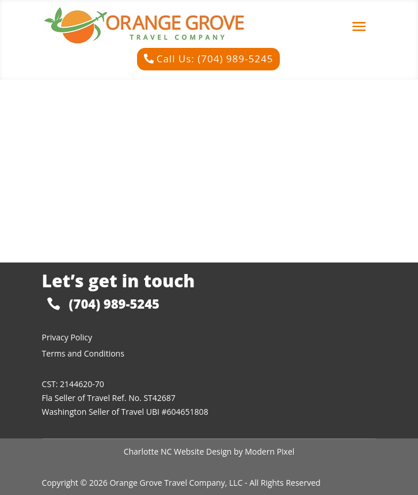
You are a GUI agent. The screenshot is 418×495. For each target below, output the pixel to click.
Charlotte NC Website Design (178, 451)
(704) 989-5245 (114, 303)
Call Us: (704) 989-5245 (215, 58)
